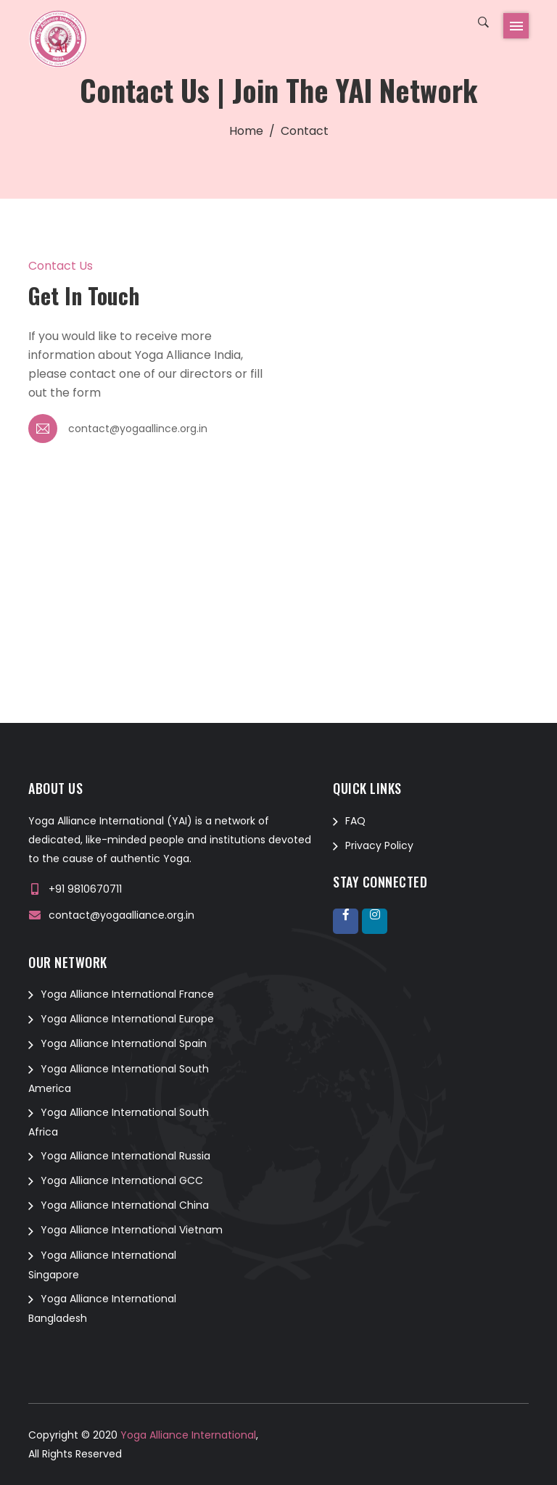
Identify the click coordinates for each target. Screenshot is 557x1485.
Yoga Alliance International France (127, 994)
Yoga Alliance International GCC (122, 1180)
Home (246, 131)
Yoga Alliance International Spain (124, 1043)
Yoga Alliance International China (125, 1205)
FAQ (355, 821)
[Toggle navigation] (516, 25)
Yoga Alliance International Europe (127, 1019)
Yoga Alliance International (186, 1435)
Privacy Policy (379, 845)
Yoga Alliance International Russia (125, 1156)
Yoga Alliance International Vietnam (132, 1230)
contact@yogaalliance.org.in (121, 915)
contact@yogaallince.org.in (137, 428)
